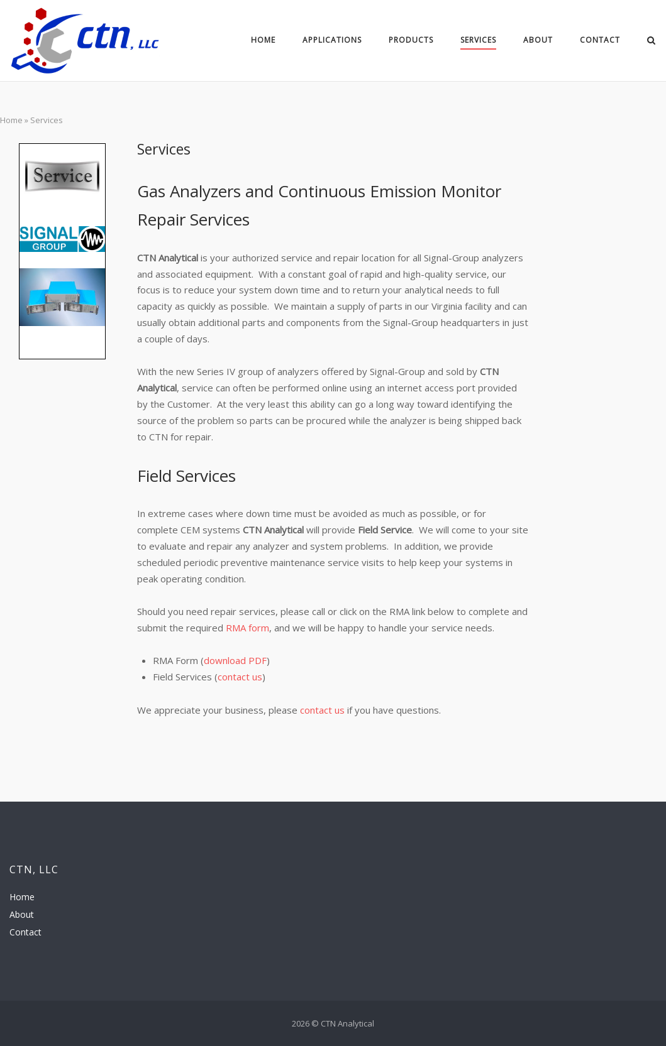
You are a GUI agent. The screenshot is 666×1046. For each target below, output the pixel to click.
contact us (240, 676)
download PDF (235, 660)
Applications (332, 40)
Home (263, 40)
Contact (600, 40)
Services (478, 40)
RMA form (247, 627)
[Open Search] (651, 41)
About (538, 40)
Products (411, 40)
